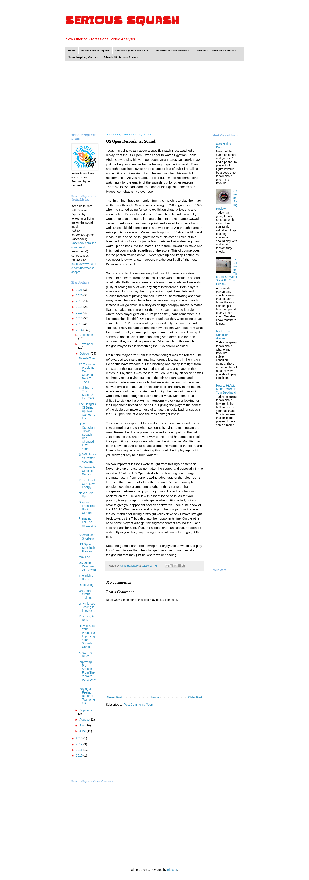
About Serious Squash (95, 50)
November (86, 344)
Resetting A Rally (86, 618)
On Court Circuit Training (85, 594)
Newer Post (114, 697)
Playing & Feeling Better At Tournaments (87, 696)
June (83, 731)
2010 (79, 755)
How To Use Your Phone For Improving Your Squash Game (87, 636)
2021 (79, 289)
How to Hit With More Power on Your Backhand (226, 389)
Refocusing (86, 585)
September (86, 710)
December (86, 334)
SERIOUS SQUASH (122, 20)
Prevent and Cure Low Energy (87, 483)
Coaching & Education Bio (131, 50)
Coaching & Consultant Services (215, 50)
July (82, 725)
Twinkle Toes (87, 358)
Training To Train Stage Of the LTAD (86, 393)
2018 (79, 306)
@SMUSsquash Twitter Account (88, 458)
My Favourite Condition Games (87, 471)
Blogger (172, 869)
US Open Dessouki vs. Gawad (87, 566)
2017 (79, 312)
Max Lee (84, 557)
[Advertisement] (154, 96)
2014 (79, 330)
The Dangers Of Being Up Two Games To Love (87, 411)
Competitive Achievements (171, 50)
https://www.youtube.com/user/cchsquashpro (83, 268)
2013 (79, 738)
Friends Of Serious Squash (120, 57)
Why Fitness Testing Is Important (87, 607)
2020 (79, 295)
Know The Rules (85, 654)
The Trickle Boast (86, 577)
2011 (79, 749)
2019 (79, 301)
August (84, 719)
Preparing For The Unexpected (87, 524)
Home (72, 50)
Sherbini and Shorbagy (87, 536)
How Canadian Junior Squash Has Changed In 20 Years (87, 436)
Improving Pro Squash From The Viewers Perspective (87, 672)
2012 (79, 744)
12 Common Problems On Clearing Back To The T (87, 373)
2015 (79, 324)
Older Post (195, 697)
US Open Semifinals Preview (87, 547)
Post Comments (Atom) (139, 704)
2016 (79, 318)
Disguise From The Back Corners (87, 507)
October (85, 353)
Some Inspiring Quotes (83, 57)
